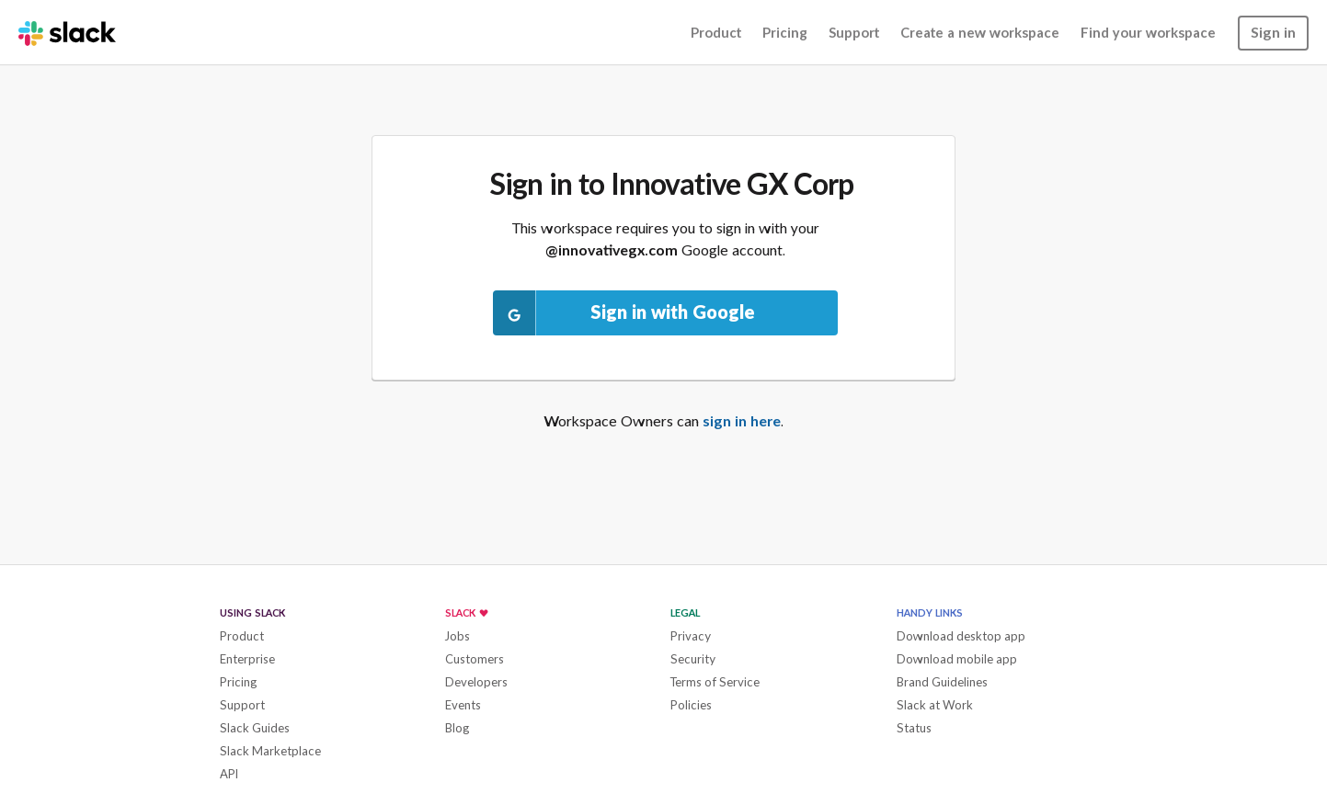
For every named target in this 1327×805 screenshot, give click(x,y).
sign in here (742, 420)
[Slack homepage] (67, 32)
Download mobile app (957, 659)
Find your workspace (1148, 32)
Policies (691, 704)
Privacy (690, 636)
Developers (476, 682)
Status (914, 727)
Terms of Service (715, 682)
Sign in (1273, 31)
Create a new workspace (979, 32)
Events (463, 704)
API (229, 773)
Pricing (784, 32)
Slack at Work (935, 704)
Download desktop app (961, 636)
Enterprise (247, 659)
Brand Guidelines (942, 682)
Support (854, 32)
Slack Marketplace (270, 750)
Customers (474, 659)
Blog (457, 727)
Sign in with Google (624, 312)
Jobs (457, 636)
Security (692, 659)
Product (716, 32)
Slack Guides (255, 727)
